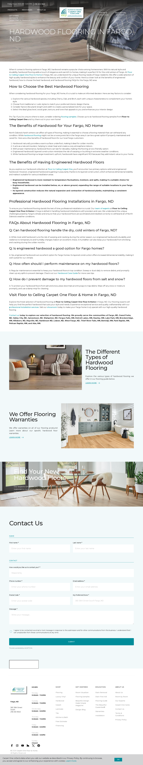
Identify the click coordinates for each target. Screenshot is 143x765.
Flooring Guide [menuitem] (101, 701)
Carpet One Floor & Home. (27, 751)
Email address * (79, 581)
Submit (71, 642)
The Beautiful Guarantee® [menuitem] (100, 706)
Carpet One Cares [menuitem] (122, 705)
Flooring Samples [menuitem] (83, 697)
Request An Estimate (120, 14)
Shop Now (20, 497)
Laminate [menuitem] (59, 709)
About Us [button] (41, 10)
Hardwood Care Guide (68, 273)
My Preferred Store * (81, 595)
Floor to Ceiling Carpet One (60, 169)
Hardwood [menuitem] (60, 701)
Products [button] (12, 10)
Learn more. (71, 761)
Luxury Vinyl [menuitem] (61, 697)
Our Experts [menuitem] (120, 701)
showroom (52, 307)
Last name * (77, 542)
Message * (13, 609)
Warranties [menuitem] (99, 711)
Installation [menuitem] (100, 716)
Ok (118, 760)
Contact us (14, 315)
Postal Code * (14, 595)
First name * (14, 542)
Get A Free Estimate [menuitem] (14, 17)
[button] (130, 14)
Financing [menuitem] (60, 726)
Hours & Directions (103, 14)
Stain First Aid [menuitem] (101, 697)
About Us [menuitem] (119, 692)
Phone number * (15, 581)
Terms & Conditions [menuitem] (119, 714)
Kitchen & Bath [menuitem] (62, 717)
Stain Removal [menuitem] (101, 692)
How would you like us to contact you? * (24, 567)
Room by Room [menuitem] (121, 697)
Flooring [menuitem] (59, 692)
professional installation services (24, 307)
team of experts (102, 208)
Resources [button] (27, 10)
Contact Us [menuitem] (119, 709)
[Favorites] (133, 14)
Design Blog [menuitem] (80, 710)
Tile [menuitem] (57, 713)
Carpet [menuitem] (58, 705)
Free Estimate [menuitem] (61, 721)
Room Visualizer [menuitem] (82, 692)
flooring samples (68, 117)
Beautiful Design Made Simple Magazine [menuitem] (82, 703)
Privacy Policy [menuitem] (121, 720)
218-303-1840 (39, 4)
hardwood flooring (32, 135)
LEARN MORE (92, 383)
